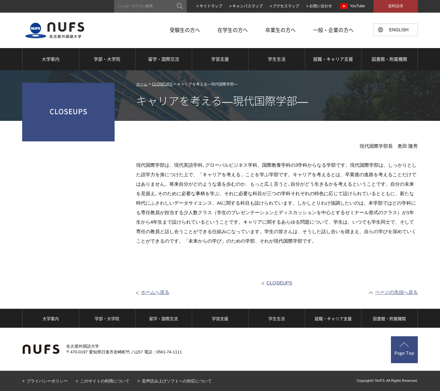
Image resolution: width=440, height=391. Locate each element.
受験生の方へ (185, 30)
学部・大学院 (107, 59)
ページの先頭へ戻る (396, 292)
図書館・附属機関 (389, 59)
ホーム (142, 84)
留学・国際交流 (163, 59)
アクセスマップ (286, 6)
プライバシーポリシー (47, 381)
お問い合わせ (320, 6)
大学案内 (51, 59)
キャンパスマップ (247, 6)
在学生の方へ (232, 30)
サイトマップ (210, 6)
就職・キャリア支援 (333, 59)
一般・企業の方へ (333, 30)
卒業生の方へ (280, 30)
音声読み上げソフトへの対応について (177, 381)
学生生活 (277, 59)
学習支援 (220, 59)
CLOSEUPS (162, 84)
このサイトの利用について (104, 381)
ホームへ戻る (155, 292)
